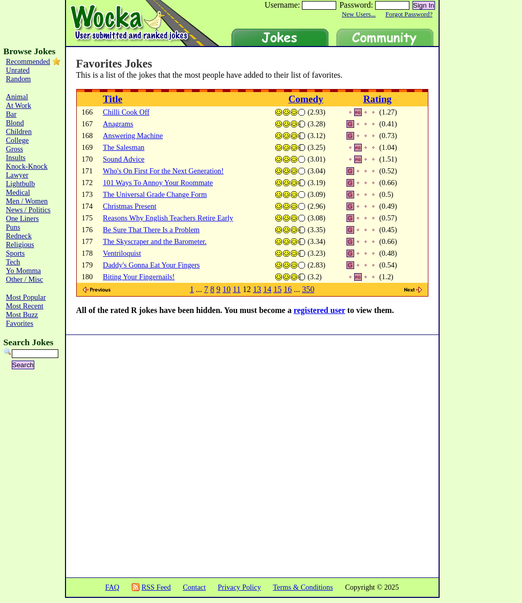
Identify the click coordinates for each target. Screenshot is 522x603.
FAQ (112, 587)
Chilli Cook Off (126, 112)
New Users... (359, 14)
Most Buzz (22, 314)
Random (18, 79)
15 (277, 289)
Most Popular (26, 297)
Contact (194, 587)
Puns (13, 227)
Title (112, 99)
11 (237, 289)
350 (308, 289)
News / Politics (28, 210)
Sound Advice (123, 159)
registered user (319, 310)
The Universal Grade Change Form (155, 194)
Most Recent (25, 306)
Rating (377, 99)
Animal (17, 97)
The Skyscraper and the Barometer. (155, 241)
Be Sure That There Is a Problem (151, 230)
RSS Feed (155, 587)
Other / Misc (25, 279)
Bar (11, 114)
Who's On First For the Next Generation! (163, 171)
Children (19, 131)
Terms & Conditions (303, 587)
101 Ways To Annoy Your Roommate (158, 182)
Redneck (19, 236)
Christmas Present (129, 206)
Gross (15, 149)
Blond (15, 123)
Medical (18, 192)
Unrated (18, 70)
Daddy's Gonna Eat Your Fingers (151, 265)
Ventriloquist (122, 253)
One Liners (22, 218)
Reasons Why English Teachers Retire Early (168, 218)
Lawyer (17, 175)
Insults (16, 157)
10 (227, 289)
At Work (18, 105)
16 (288, 289)
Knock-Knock (27, 166)
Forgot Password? (408, 14)
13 (257, 289)
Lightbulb (20, 184)
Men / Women (27, 201)
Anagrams (118, 124)
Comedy (305, 99)
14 (267, 289)
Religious (20, 244)
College (17, 140)
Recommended (28, 61)
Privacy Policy (239, 587)
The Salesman (123, 147)
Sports (15, 253)
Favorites (20, 323)
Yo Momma (23, 270)
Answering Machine (133, 135)
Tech (13, 262)
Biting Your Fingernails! (139, 277)
